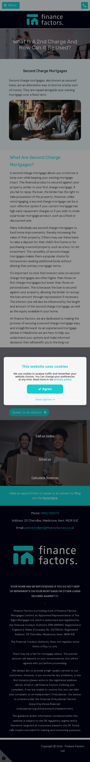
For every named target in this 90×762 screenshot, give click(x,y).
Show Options (45, 399)
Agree (45, 389)
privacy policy (63, 379)
